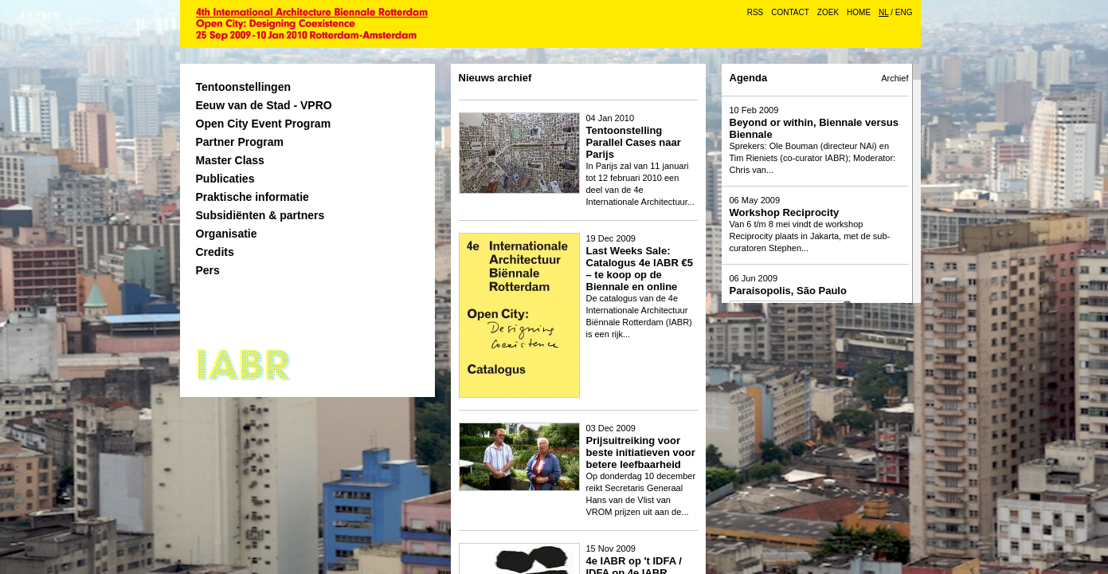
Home (859, 12)
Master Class (230, 160)
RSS (755, 12)
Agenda (749, 78)
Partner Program (240, 142)
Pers (208, 270)
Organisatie (226, 233)
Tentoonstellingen (244, 87)
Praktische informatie (252, 197)
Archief (894, 78)
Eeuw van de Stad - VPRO (264, 105)
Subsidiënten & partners (260, 215)
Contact (790, 12)
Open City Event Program (263, 123)
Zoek (828, 12)
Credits (215, 252)
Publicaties (225, 178)
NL (883, 12)
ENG (904, 12)
